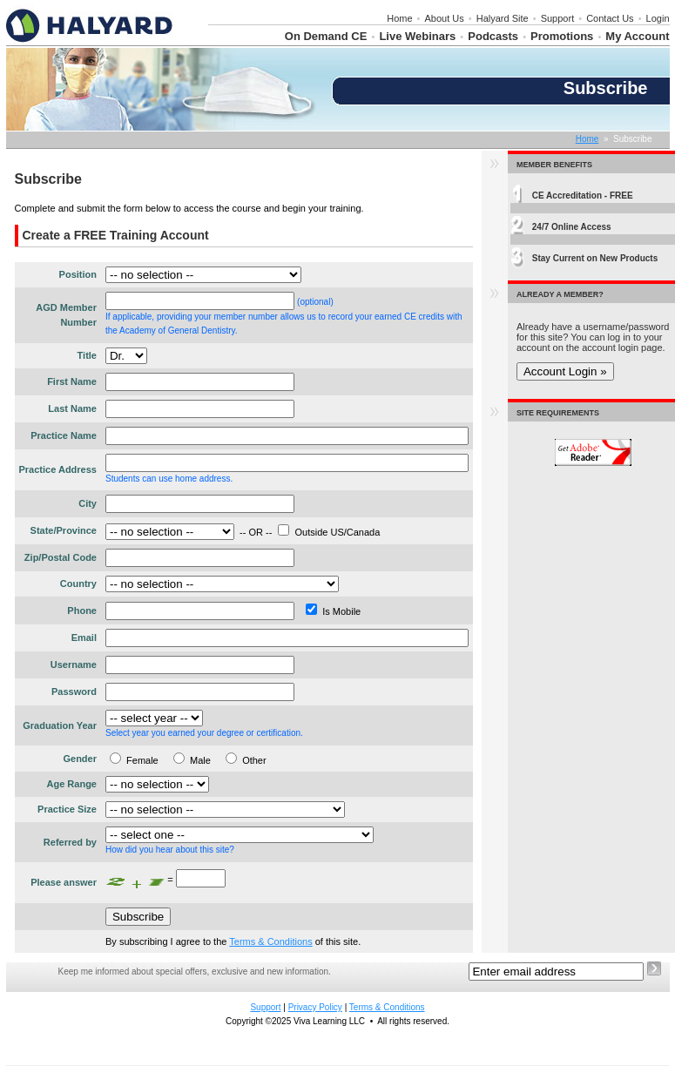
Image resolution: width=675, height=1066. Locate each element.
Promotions (561, 36)
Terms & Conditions (270, 941)
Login (658, 18)
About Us (444, 18)
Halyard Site (502, 18)
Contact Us (609, 18)
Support (558, 18)
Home (399, 18)
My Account (637, 36)
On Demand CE (326, 36)
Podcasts (493, 36)
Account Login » (565, 371)
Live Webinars (417, 36)
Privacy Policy (315, 1007)
